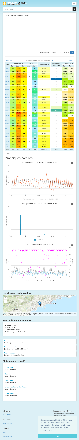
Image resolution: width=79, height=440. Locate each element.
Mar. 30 (7, 144)
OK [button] (58, 436)
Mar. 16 (7, 107)
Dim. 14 (7, 102)
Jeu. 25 (7, 131)
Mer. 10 (7, 92)
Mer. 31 (7, 146)
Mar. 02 (7, 71)
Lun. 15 (7, 105)
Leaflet (4, 313)
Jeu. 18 (7, 112)
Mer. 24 (7, 128)
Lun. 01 (7, 68)
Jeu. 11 (7, 94)
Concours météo (7, 423)
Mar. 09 (7, 89)
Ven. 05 (7, 79)
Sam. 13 (7, 99)
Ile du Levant (39, 395)
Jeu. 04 (7, 76)
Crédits (4, 432)
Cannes (39, 375)
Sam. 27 (7, 136)
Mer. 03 (7, 73)
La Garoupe (39, 368)
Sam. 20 (7, 118)
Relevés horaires (39, 342)
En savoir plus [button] (47, 430)
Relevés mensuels (39, 348)
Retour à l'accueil (15, 3)
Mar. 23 (7, 125)
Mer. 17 (7, 110)
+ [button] (5, 298)
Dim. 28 (7, 138)
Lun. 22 (7, 123)
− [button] (5, 301)
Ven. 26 (7, 133)
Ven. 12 (7, 97)
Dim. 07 (7, 84)
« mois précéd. (8, 60)
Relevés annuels (39, 354)
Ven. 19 (7, 115)
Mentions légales (7, 436)
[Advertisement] (39, 34)
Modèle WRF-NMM (8, 415)
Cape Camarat (39, 381)
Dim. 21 (7, 120)
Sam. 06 (7, 81)
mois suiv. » (71, 60)
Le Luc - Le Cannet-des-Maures (39, 388)
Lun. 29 (7, 141)
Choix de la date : (44, 52)
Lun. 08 (7, 86)
